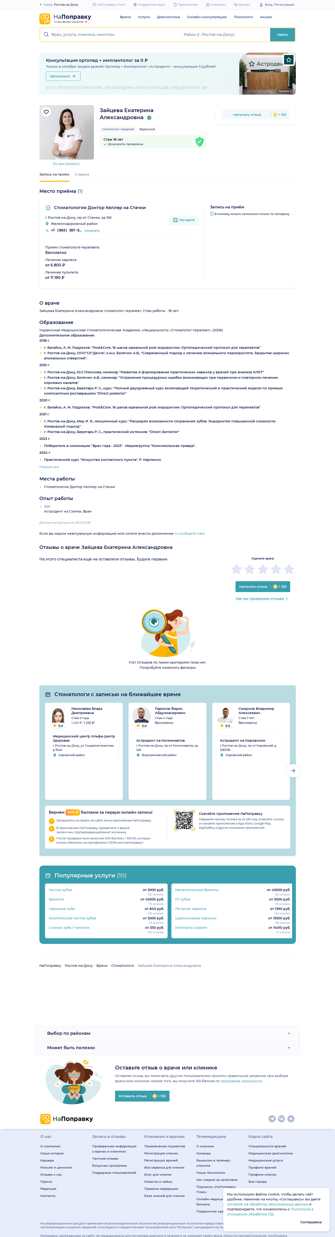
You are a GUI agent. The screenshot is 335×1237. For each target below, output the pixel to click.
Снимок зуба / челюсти (69, 928)
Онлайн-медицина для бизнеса (215, 1201)
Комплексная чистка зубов (72, 918)
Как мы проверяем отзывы (263, 599)
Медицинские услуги (265, 1160)
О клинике (205, 1146)
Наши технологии (210, 1172)
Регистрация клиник (161, 1153)
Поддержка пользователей (114, 1172)
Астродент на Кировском (242, 740)
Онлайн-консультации (207, 17)
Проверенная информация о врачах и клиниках (114, 1148)
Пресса (46, 1181)
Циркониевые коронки (194, 918)
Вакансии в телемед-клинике (213, 1162)
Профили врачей (262, 1167)
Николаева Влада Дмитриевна (86, 711)
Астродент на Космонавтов (160, 740)
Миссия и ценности (56, 1167)
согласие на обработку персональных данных (268, 1204)
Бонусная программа (109, 1165)
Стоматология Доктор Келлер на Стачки (99, 207)
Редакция (48, 1189)
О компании (50, 1146)
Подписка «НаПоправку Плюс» (216, 1189)
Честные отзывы (105, 1158)
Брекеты (56, 899)
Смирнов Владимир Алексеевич (256, 711)
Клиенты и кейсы (158, 1181)
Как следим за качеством (216, 1180)
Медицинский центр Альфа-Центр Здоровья (84, 738)
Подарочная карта (211, 1211)
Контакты (47, 1196)
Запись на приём (54, 174)
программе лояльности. (242, 1081)
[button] (110, 34)
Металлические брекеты (195, 890)
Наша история (52, 1153)
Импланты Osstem (189, 928)
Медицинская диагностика (270, 1153)
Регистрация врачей (161, 1160)
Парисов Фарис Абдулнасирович (170, 711)
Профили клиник (262, 1174)
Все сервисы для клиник (164, 1167)
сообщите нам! (192, 533)
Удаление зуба (62, 909)
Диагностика (168, 17)
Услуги (144, 17)
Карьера (47, 1160)
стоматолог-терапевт (118, 129)
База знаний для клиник (164, 1196)
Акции (266, 17)
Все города (257, 1181)
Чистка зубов (60, 890)
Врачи (125, 17)
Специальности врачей (267, 1146)
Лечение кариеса (188, 909)
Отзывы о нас (51, 1174)
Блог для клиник (158, 1174)
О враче (82, 174)
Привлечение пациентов (164, 1146)
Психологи (243, 17)
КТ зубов (181, 899)
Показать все (49, 467)
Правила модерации (161, 1189)
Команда (203, 1153)
